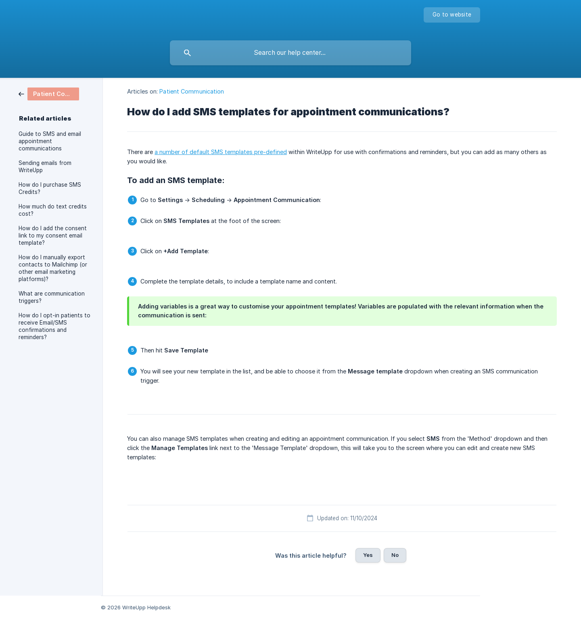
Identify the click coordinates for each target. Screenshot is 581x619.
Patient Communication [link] (191, 91)
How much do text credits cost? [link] (53, 210)
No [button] (395, 555)
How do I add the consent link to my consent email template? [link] (53, 235)
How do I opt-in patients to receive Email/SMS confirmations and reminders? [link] (54, 326)
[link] (49, 93)
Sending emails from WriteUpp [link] (45, 166)
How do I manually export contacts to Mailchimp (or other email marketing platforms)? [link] (53, 268)
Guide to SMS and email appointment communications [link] (50, 141)
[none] (452, 15)
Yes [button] (368, 555)
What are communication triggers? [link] (52, 297)
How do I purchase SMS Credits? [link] (50, 188)
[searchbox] (290, 52)
